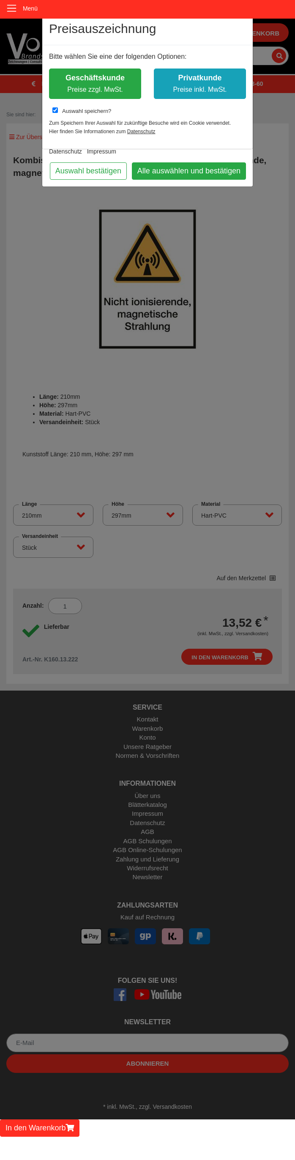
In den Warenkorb (39, 1128)
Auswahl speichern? (81, 110)
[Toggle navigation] (11, 8)
